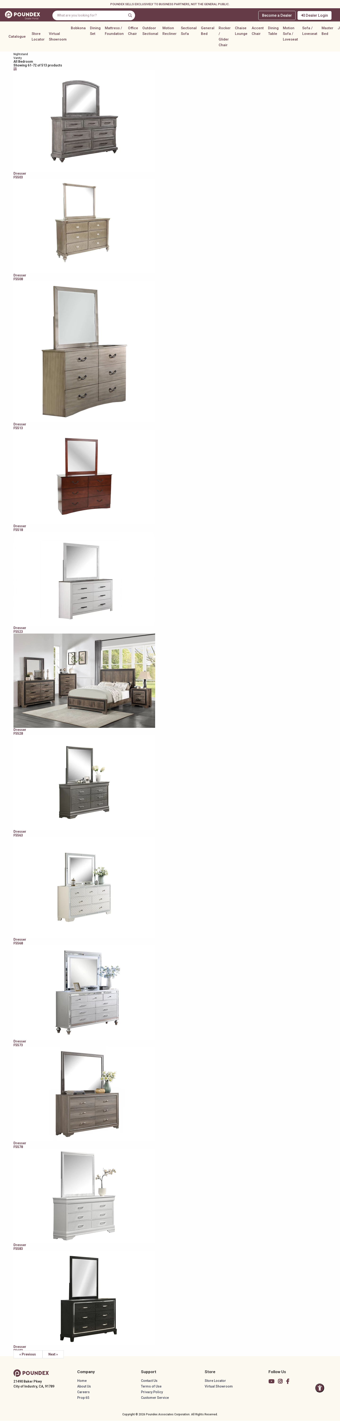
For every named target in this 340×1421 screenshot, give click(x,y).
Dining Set (95, 32)
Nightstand (24, 54)
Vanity (21, 58)
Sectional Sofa (189, 32)
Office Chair (133, 32)
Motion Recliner (169, 32)
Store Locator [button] (38, 38)
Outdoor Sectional (150, 32)
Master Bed (327, 32)
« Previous (31, 1354)
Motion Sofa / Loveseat (290, 35)
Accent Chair (258, 32)
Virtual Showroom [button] (58, 38)
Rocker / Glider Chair (225, 37)
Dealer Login (315, 15)
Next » (56, 1354)
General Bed (207, 32)
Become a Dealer (277, 15)
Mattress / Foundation (114, 32)
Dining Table (273, 32)
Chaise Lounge (241, 32)
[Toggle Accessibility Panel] (319, 1388)
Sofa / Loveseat (309, 32)
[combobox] (96, 15)
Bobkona (78, 29)
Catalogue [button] (17, 38)
